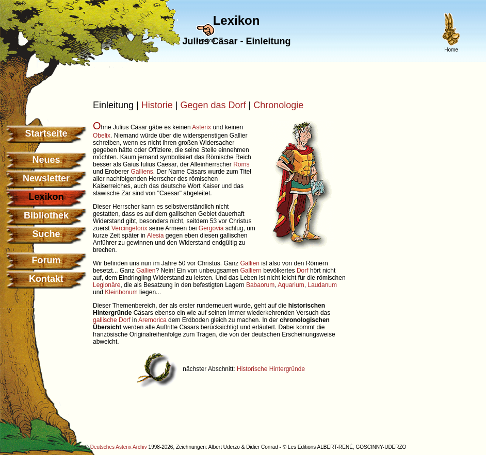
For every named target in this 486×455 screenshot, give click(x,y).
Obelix (101, 135)
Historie (157, 105)
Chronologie (278, 105)
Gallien (249, 263)
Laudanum (322, 285)
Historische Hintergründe (271, 369)
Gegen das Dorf (213, 105)
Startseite (46, 133)
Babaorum (260, 285)
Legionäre (106, 285)
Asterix (201, 127)
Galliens (142, 171)
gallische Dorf (112, 320)
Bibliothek (46, 215)
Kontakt (46, 279)
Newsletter (46, 178)
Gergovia (211, 228)
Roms (241, 164)
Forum (46, 260)
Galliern (251, 270)
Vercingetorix (129, 228)
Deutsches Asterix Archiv (118, 447)
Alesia (155, 235)
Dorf (303, 270)
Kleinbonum (121, 292)
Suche (46, 234)
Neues (46, 160)
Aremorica (152, 320)
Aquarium (291, 285)
